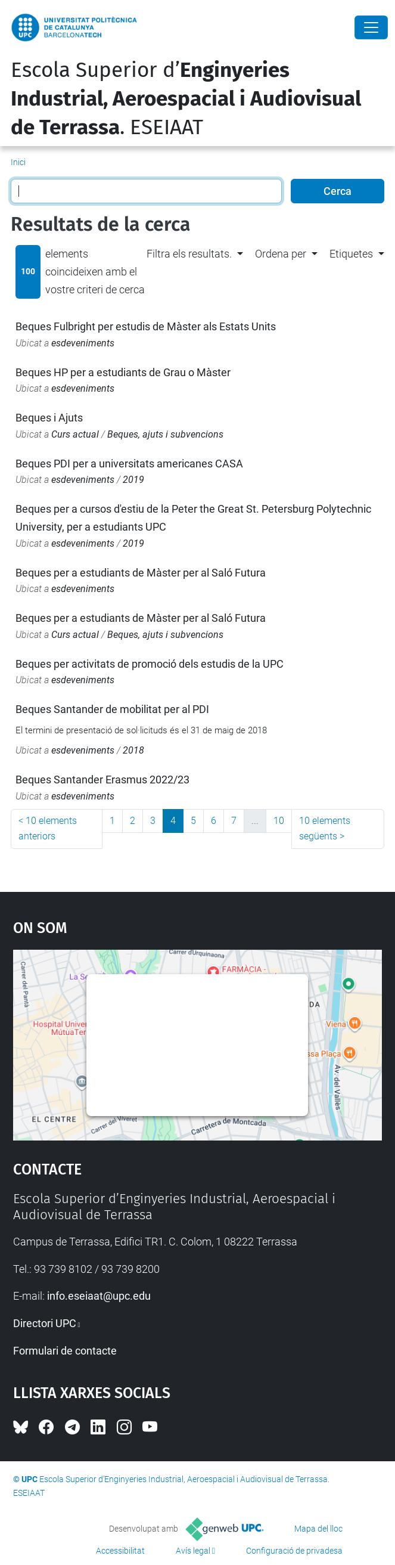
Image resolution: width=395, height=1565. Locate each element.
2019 (133, 479)
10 (278, 820)
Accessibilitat (120, 1550)
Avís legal (193, 1550)
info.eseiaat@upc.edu (99, 1296)
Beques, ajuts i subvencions (165, 434)
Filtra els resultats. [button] (189, 253)
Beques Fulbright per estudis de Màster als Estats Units (145, 326)
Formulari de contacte (65, 1350)
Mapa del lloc (318, 1528)
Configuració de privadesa (294, 1550)
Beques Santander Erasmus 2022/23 (102, 779)
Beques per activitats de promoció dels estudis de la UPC (149, 664)
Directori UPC (44, 1323)
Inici (18, 162)
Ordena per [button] (280, 253)
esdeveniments (82, 343)
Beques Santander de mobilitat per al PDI (112, 709)
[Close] (371, 27)
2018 (133, 750)
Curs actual (75, 434)
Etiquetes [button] (351, 253)
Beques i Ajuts (49, 417)
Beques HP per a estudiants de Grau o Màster (123, 372)
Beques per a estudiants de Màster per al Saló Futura (140, 572)
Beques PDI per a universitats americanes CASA (129, 463)
